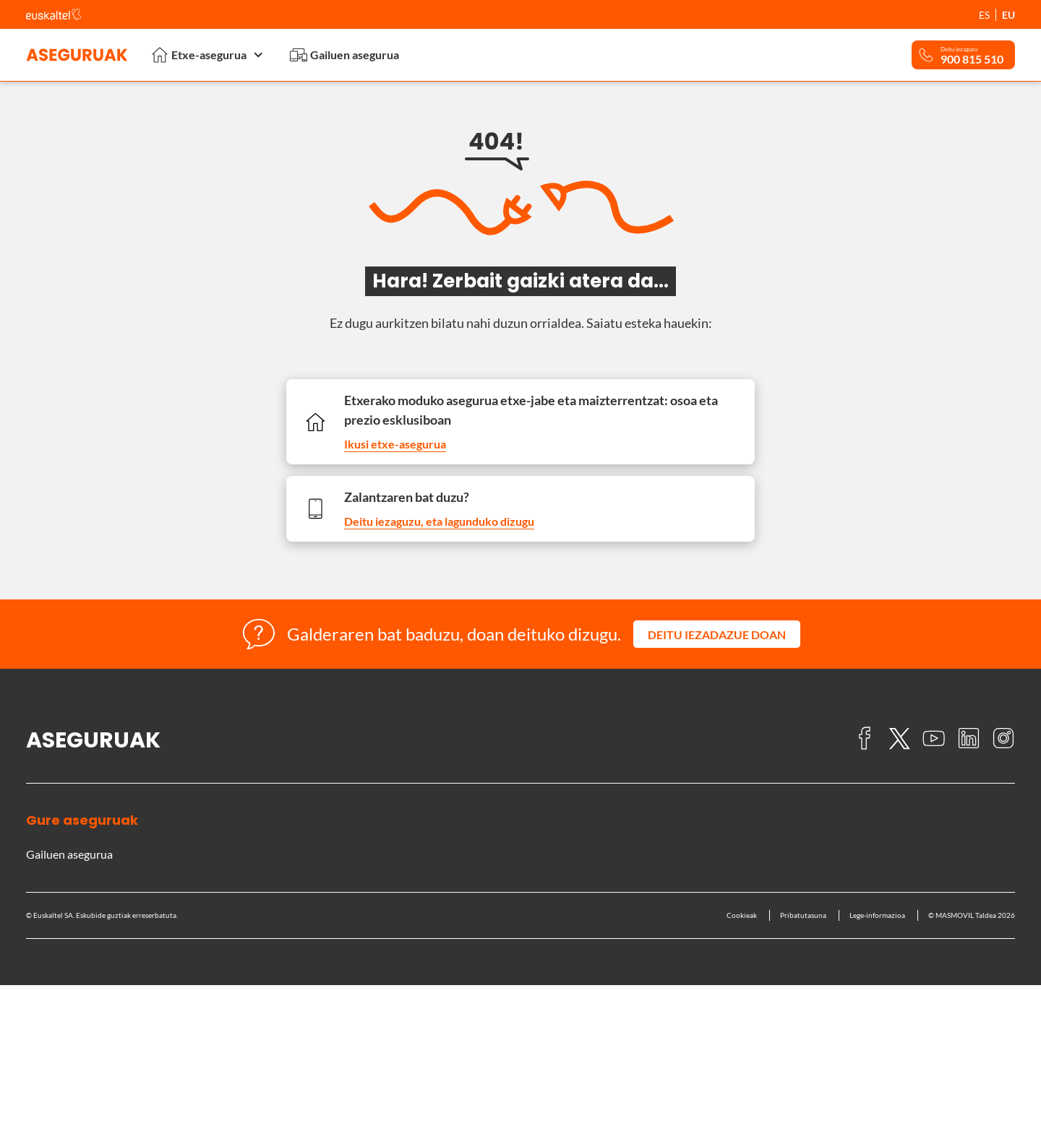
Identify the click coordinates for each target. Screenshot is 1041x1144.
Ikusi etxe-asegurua (395, 444)
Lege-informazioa (877, 915)
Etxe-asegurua (209, 54)
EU (1008, 15)
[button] (717, 634)
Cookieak (742, 915)
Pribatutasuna (803, 915)
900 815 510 (972, 59)
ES (984, 15)
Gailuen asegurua (344, 55)
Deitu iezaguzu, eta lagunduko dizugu (439, 521)
